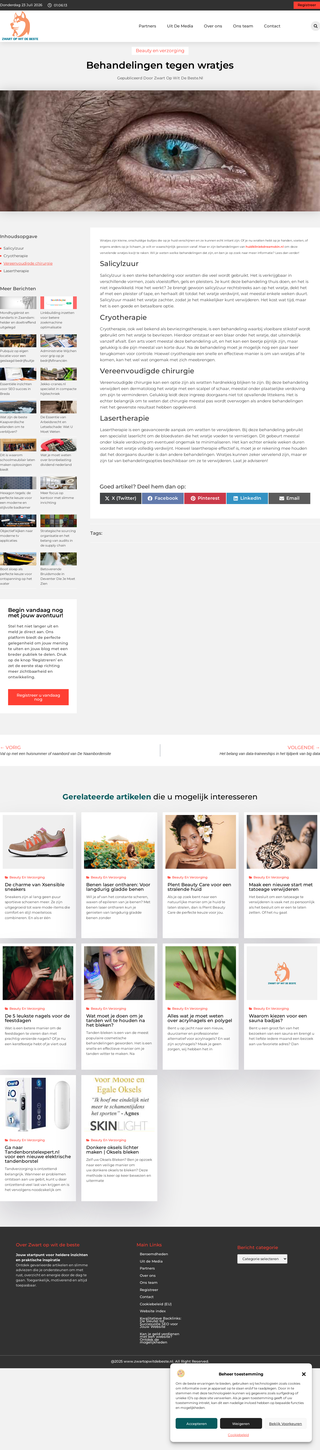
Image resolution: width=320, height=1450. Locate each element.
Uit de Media (151, 1266)
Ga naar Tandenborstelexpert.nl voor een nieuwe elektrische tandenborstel (38, 1158)
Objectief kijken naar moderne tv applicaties (16, 540)
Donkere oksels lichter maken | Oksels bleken (112, 1154)
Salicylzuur (14, 252)
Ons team (243, 26)
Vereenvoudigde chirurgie (28, 267)
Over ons (213, 26)
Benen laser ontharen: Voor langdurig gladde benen (118, 891)
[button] (304, 1374)
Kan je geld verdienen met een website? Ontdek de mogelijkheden (159, 1342)
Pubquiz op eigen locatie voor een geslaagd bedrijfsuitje (17, 360)
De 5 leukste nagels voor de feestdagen (37, 1023)
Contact (272, 26)
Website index (153, 1316)
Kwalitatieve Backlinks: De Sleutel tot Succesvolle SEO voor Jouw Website (160, 1327)
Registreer (149, 1294)
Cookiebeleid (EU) (156, 1309)
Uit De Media (180, 26)
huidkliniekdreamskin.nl (265, 251)
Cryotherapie (16, 260)
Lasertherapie (16, 275)
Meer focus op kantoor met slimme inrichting (57, 502)
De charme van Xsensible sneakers (34, 891)
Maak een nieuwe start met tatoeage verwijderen (281, 891)
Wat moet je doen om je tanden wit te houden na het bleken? (115, 1025)
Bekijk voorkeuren (285, 1423)
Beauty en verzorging (160, 55)
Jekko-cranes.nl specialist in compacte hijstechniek (58, 393)
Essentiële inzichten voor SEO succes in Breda (16, 393)
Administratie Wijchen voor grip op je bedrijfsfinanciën (58, 360)
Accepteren (196, 1423)
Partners (147, 26)
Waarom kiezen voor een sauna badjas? (278, 1023)
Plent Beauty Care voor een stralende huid (199, 891)
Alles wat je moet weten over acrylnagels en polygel (200, 1023)
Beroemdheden (154, 1259)
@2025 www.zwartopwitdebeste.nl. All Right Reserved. (160, 1366)
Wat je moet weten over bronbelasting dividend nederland (56, 464)
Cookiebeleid (238, 1435)
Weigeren (241, 1423)
